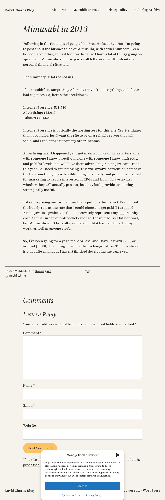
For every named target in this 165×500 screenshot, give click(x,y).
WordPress (151, 490)
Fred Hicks (97, 43)
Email (29, 405)
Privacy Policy (94, 495)
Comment (32, 332)
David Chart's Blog (19, 10)
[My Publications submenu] (98, 10)
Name (29, 385)
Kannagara (43, 271)
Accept (82, 486)
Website (29, 425)
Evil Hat (116, 43)
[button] (118, 455)
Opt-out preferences (73, 495)
